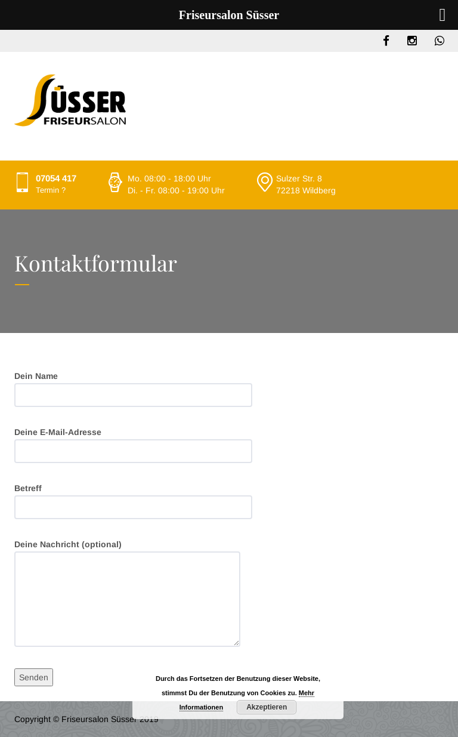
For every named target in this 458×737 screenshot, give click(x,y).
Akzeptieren (266, 707)
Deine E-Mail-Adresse (133, 445)
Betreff (133, 501)
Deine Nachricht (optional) (127, 593)
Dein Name (133, 389)
